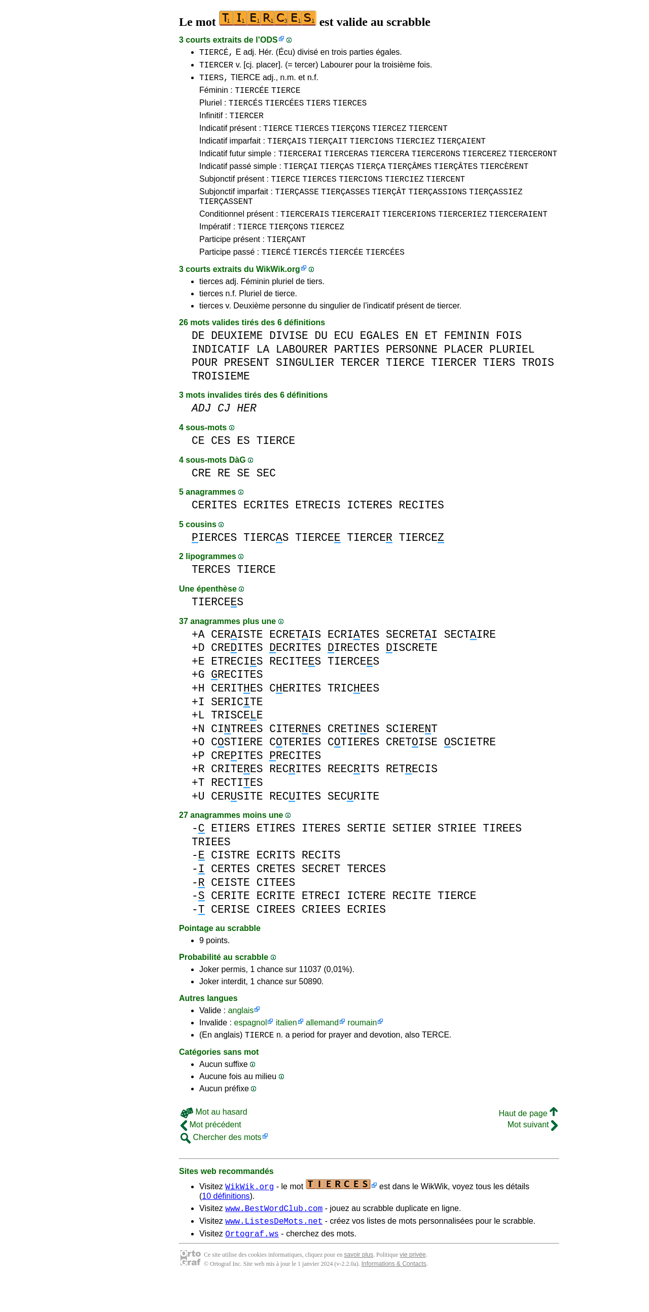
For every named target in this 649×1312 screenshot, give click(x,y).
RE (224, 499)
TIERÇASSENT (226, 220)
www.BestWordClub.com (273, 1236)
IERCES (214, 563)
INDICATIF (221, 375)
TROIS (538, 388)
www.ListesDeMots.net (273, 1251)
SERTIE (366, 854)
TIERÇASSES (345, 209)
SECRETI (412, 660)
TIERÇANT (286, 263)
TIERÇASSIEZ (496, 209)
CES (220, 466)
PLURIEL (511, 375)
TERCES (211, 595)
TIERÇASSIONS (437, 209)
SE (243, 499)
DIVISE (288, 361)
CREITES (237, 673)
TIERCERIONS (409, 234)
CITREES (237, 754)
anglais (241, 1036)
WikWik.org (278, 295)
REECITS (353, 794)
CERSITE (237, 822)
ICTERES (369, 531)
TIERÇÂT (389, 209)
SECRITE (353, 822)
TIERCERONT (533, 166)
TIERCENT (428, 138)
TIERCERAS (346, 166)
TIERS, (214, 81)
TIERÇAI (300, 181)
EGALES (379, 361)
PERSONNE (412, 375)
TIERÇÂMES (409, 181)
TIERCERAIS (304, 234)
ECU (343, 361)
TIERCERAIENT (518, 234)
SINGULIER (305, 388)
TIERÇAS (337, 181)
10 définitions (225, 1223)
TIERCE (286, 95)
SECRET (321, 894)
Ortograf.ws (252, 1265)
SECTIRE (470, 660)
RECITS (321, 881)
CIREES (276, 935)
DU (321, 361)
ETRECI (321, 921)
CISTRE (230, 881)
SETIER (411, 854)
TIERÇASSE (296, 209)
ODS (269, 40)
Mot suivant (533, 1152)
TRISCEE (237, 741)
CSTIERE (237, 768)
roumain (362, 1048)
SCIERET (412, 754)
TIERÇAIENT (461, 152)
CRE (201, 499)
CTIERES (353, 768)
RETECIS (412, 794)
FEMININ (466, 361)
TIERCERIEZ (462, 234)
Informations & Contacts (394, 1295)
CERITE (230, 921)
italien (286, 1048)
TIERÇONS (350, 138)
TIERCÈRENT (504, 181)
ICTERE (366, 921)
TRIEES (211, 867)
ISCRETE (412, 673)
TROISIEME (221, 402)
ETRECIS (317, 531)
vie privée (412, 1286)
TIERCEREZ (484, 166)
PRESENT (246, 388)
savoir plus (358, 1286)
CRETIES (353, 754)
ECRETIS (295, 660)
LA (263, 375)
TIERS (318, 110)
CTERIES (295, 768)
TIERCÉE (252, 95)
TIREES (502, 854)
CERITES (214, 531)
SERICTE (237, 727)
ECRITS (276, 881)
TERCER (360, 388)
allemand (322, 1048)
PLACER (463, 375)
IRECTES (353, 673)
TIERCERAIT (356, 234)
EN (411, 361)
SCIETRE (470, 768)
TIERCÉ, (216, 53)
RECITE (411, 921)
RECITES (421, 531)
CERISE (230, 935)
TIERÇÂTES (456, 181)
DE (198, 361)
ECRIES (366, 935)
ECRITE (276, 921)
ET (431, 361)
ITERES (321, 854)
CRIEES (321, 935)
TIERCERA (389, 166)
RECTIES (237, 808)
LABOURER (302, 375)
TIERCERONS (436, 166)
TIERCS (266, 563)
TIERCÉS (246, 110)
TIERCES (350, 110)
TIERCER (216, 67)
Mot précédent (211, 1152)
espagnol (250, 1048)
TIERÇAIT (328, 152)
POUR (205, 388)
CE (198, 466)
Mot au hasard (214, 1139)
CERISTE (237, 660)
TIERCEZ (389, 138)
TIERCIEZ (415, 152)
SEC (266, 499)
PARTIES (356, 375)
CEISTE (230, 908)
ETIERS (230, 854)
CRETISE (412, 768)
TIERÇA (371, 181)
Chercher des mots (221, 1164)
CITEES (276, 908)
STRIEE (457, 854)
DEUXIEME (237, 361)
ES (243, 466)
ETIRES (276, 854)
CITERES (295, 754)
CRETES (276, 894)
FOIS (509, 361)
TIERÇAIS (286, 152)
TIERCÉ (276, 277)
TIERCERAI (300, 166)
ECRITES (266, 531)
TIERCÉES (284, 110)
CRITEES (237, 794)
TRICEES (353, 714)
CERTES (230, 894)
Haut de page (528, 1140)
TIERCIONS (371, 152)
